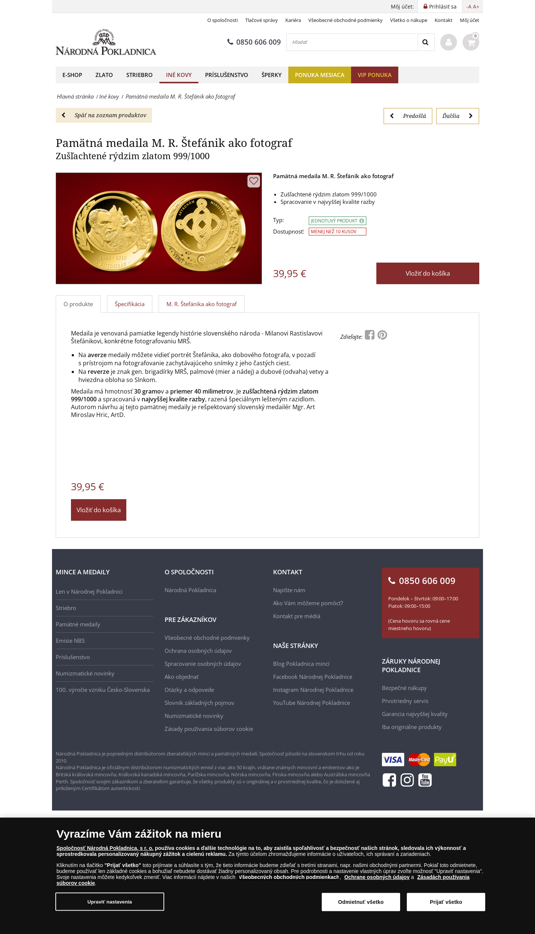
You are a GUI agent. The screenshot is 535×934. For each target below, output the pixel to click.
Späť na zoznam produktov (103, 115)
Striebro (139, 74)
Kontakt (444, 20)
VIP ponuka (375, 74)
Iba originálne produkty (412, 727)
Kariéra (293, 20)
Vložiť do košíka (428, 273)
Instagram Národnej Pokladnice (313, 689)
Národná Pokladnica (190, 590)
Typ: (278, 220)
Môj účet (469, 20)
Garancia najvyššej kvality (415, 714)
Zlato (104, 74)
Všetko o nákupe (408, 20)
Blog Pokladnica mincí (301, 663)
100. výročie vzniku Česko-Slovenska (103, 689)
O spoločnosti (222, 20)
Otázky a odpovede (189, 689)
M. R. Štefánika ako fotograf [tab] (201, 304)
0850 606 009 (254, 42)
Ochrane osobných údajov (377, 877)
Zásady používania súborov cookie (209, 728)
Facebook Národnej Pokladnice (312, 676)
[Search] (426, 42)
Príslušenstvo (226, 74)
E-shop (72, 74)
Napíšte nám (289, 590)
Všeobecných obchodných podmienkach (289, 877)
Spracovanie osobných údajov (203, 663)
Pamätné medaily (78, 624)
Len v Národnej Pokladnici (89, 591)
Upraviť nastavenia (109, 901)
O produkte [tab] (78, 304)
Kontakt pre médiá (296, 616)
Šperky (272, 74)
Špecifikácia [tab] (130, 304)
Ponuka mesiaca (319, 74)
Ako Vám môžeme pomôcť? (308, 603)
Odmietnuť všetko (361, 902)
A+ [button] (476, 6)
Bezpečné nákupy (404, 687)
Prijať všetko (446, 902)
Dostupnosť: (288, 231)
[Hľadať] (352, 42)
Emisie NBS (70, 640)
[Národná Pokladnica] (106, 42)
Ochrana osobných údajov (198, 650)
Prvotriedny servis (405, 700)
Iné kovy (179, 74)
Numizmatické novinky (85, 673)
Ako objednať (181, 676)
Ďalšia (457, 115)
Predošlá (408, 115)
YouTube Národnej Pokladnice (311, 702)
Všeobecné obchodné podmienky (345, 20)
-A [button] (468, 6)
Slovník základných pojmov (199, 702)
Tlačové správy (261, 20)
